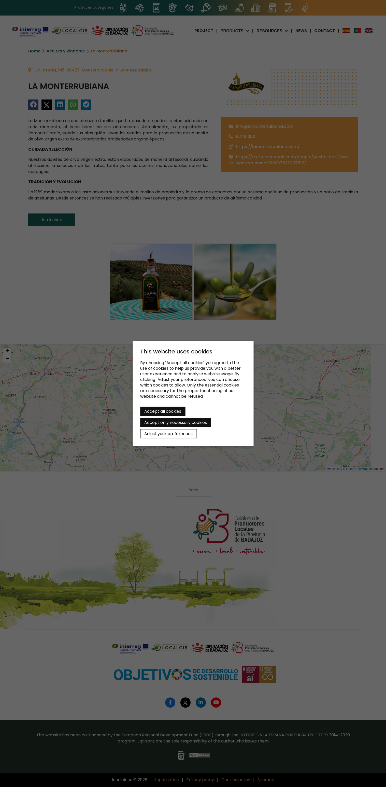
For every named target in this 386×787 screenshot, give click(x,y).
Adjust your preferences (168, 433)
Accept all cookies (162, 411)
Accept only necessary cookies (175, 422)
